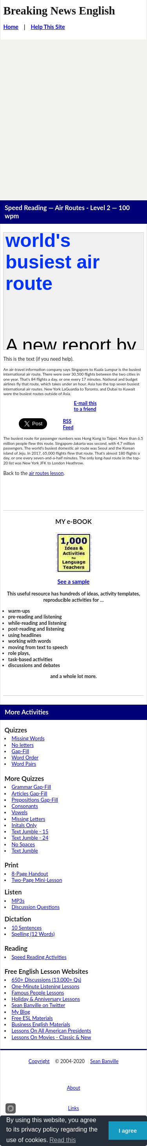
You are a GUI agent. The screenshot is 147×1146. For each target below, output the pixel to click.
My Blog (20, 1012)
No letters (22, 745)
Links (73, 1108)
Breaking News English (59, 10)
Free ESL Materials (32, 1018)
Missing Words (27, 738)
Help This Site (48, 26)
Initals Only (23, 825)
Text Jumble (24, 850)
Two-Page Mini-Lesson (36, 880)
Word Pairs (23, 764)
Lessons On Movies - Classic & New (51, 1037)
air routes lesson (46, 473)
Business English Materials (40, 1024)
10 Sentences (26, 928)
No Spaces (23, 844)
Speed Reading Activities (38, 957)
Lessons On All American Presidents (51, 1030)
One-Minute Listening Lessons (45, 986)
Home (10, 26)
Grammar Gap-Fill (31, 787)
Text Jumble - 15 (29, 831)
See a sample (74, 581)
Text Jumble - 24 (29, 838)
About (73, 1088)
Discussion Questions (35, 907)
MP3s (17, 901)
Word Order (24, 757)
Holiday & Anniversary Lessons (45, 999)
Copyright (39, 1061)
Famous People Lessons (37, 992)
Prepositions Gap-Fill (34, 800)
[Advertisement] (73, 116)
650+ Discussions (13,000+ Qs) (46, 980)
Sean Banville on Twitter (38, 1005)
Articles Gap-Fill (29, 793)
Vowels (19, 812)
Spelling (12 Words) (32, 934)
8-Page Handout (29, 874)
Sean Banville (104, 1061)
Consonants (24, 806)
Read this (62, 1140)
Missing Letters (28, 819)
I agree (128, 1131)
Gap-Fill (20, 751)
